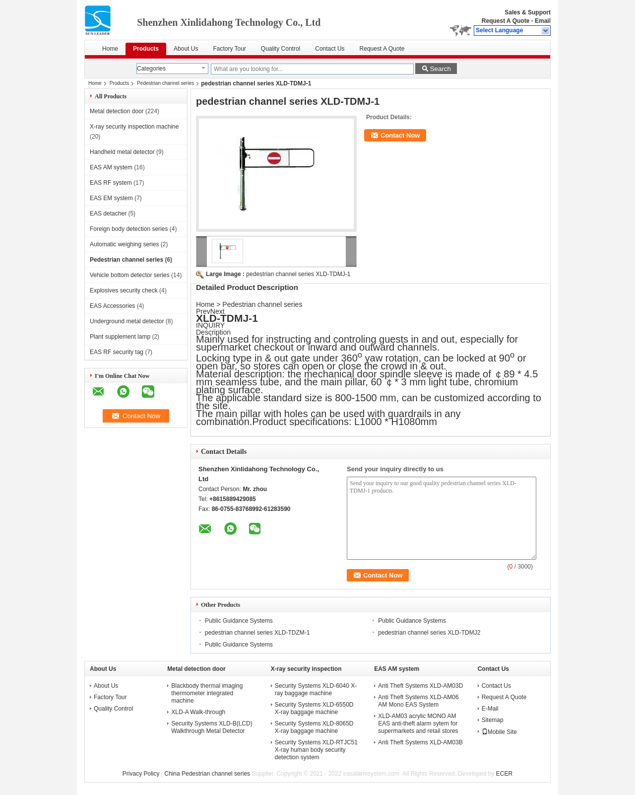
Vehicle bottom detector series (130, 275)
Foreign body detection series (129, 228)
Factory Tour (229, 48)
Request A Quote (505, 20)
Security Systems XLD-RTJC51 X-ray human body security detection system (316, 750)
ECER (504, 773)
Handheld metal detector (122, 151)
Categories (151, 68)
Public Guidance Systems (239, 620)
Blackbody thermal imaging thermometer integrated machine (207, 693)
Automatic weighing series (124, 244)
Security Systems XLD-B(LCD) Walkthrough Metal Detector (211, 727)
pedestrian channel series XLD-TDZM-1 (257, 632)
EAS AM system (111, 167)
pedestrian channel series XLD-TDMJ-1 (298, 274)
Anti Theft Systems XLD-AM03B (420, 742)
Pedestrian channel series (165, 83)
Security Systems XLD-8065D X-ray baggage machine (314, 727)
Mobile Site (499, 731)
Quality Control (280, 48)
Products (146, 48)
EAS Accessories (112, 305)
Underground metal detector (127, 321)
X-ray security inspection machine (134, 126)
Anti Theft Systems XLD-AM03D (420, 685)
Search (440, 68)
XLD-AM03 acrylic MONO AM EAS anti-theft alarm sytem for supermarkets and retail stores (418, 723)
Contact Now (400, 135)
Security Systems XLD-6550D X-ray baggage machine (314, 708)
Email (543, 20)
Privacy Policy (141, 773)
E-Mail (490, 708)
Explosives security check (124, 290)
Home (110, 48)
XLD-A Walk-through (198, 712)
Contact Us (329, 48)
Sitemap (493, 720)
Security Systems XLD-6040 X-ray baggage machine (316, 689)
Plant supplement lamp (120, 336)
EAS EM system (111, 198)
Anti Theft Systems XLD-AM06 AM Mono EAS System (418, 701)
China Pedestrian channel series (207, 773)
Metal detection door (117, 111)
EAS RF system (111, 182)
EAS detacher (108, 213)
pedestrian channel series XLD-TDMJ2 (429, 632)
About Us (186, 48)
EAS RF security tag (116, 352)
